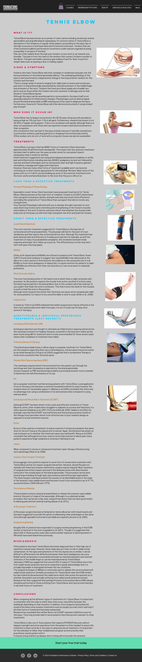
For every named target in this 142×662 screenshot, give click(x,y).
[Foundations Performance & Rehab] (10, 8)
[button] (61, 6)
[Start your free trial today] (71, 643)
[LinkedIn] (35, 656)
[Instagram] (23, 656)
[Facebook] (29, 656)
